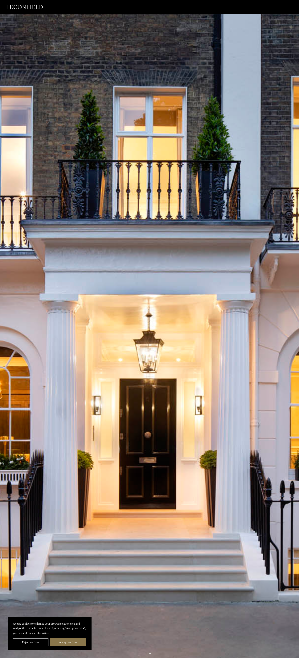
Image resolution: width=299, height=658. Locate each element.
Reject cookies (30, 642)
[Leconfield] (24, 7)
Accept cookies (68, 642)
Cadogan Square (272, 595)
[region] (50, 634)
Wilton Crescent (27, 595)
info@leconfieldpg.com (94, 648)
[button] (228, 634)
